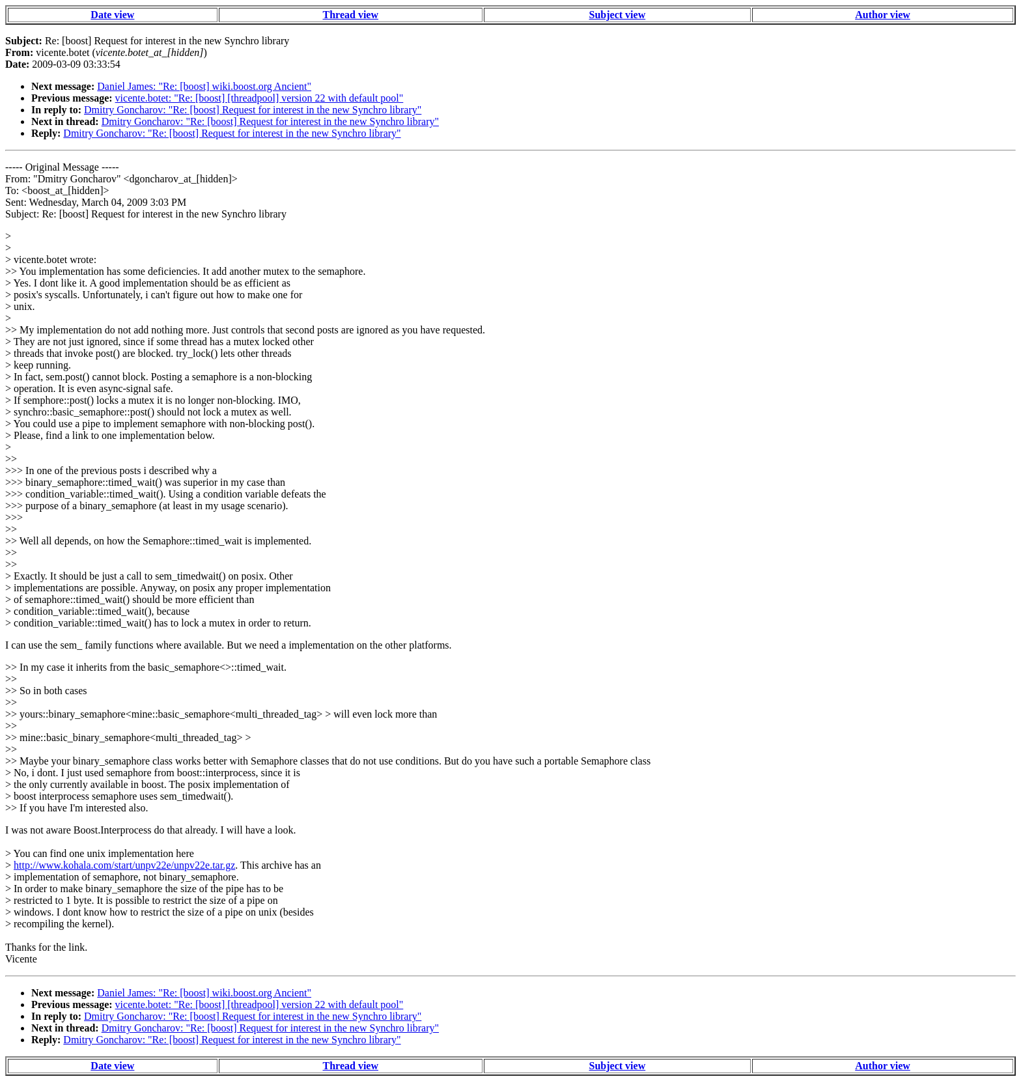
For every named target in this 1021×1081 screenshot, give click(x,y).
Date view (112, 14)
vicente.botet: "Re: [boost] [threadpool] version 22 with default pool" (259, 98)
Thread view (350, 14)
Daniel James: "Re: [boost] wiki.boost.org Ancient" (204, 86)
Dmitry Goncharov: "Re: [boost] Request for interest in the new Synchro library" (252, 109)
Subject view (617, 14)
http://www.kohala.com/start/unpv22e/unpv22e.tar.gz (124, 865)
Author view (882, 14)
